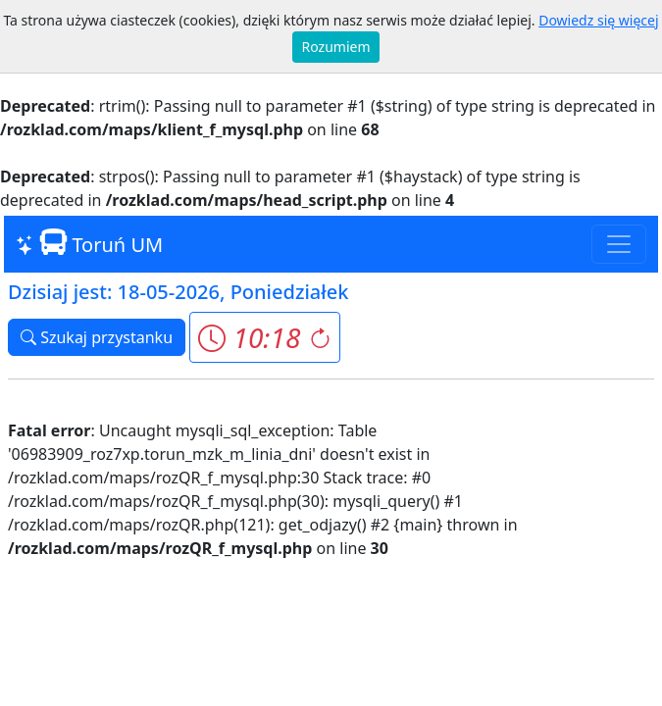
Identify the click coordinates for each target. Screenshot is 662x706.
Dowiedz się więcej (598, 20)
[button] (264, 337)
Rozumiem (336, 46)
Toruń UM (89, 243)
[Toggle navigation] (618, 244)
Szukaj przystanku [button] (97, 337)
